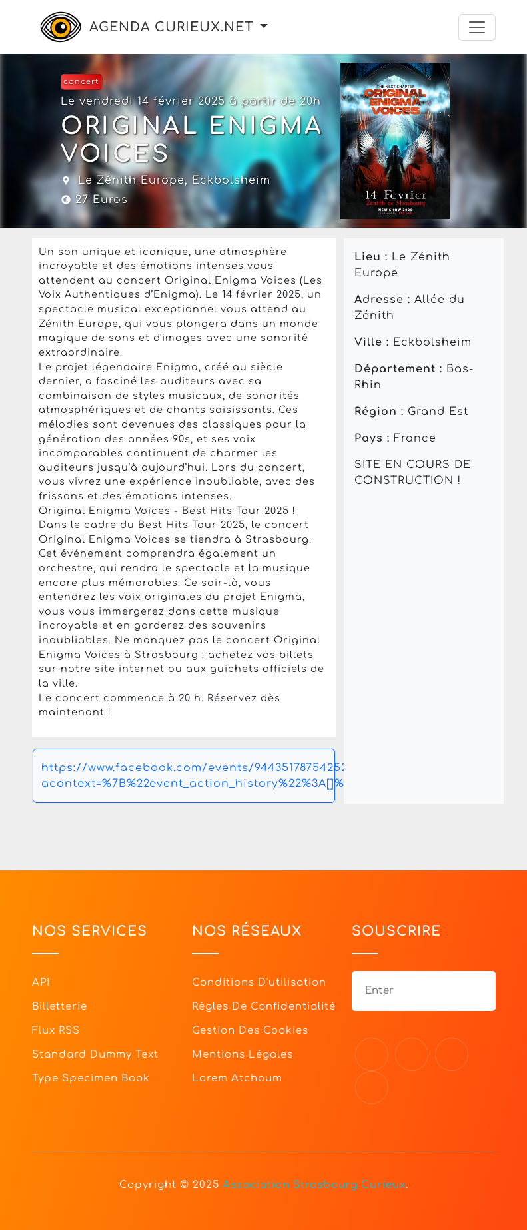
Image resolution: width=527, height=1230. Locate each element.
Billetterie (59, 1006)
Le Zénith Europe (131, 180)
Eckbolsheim (231, 180)
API (41, 982)
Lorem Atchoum (237, 1078)
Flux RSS (56, 1030)
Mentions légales (242, 1054)
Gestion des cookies (250, 1030)
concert (81, 81)
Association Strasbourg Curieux (314, 1185)
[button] (264, 27)
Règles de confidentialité (264, 1006)
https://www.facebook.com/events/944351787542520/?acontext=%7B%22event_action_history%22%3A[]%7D (188, 776)
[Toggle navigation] (477, 27)
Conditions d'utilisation (259, 982)
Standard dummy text (95, 1054)
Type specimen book (91, 1078)
